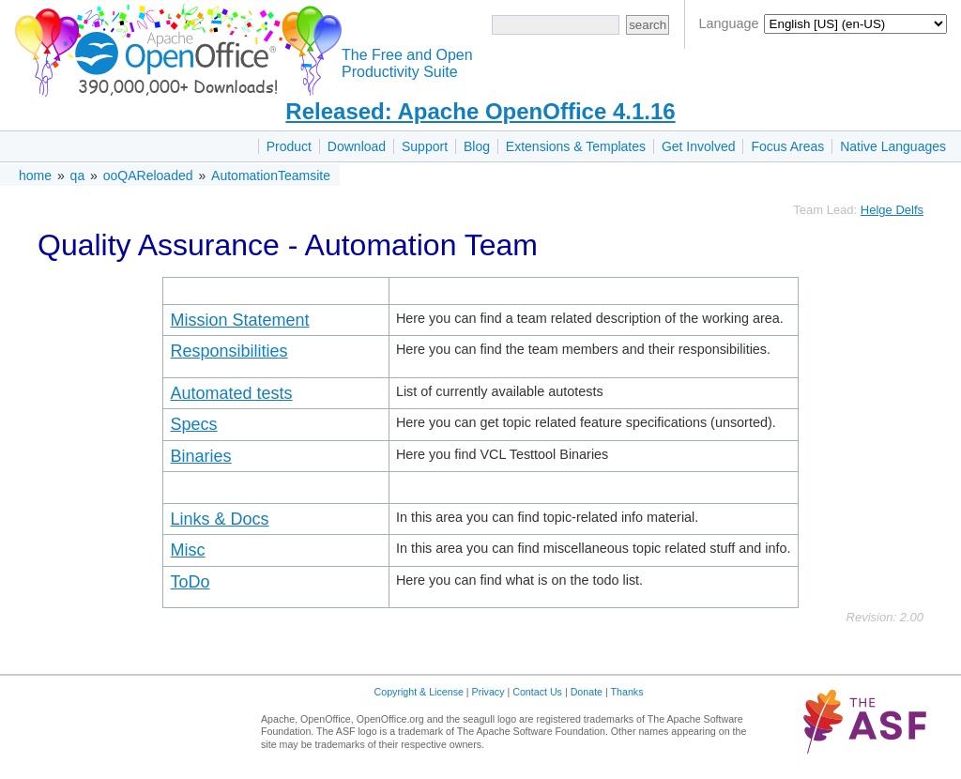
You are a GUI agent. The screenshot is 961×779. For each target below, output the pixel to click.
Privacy (488, 691)
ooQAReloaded (148, 175)
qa (77, 175)
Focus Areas (787, 146)
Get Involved (699, 146)
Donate (587, 691)
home (35, 175)
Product (289, 146)
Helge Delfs (892, 210)
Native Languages (893, 146)
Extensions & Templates (576, 146)
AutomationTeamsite (270, 175)
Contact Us (537, 691)
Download (357, 146)
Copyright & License (419, 691)
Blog (477, 146)
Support (425, 146)
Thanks (627, 691)
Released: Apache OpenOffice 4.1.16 (480, 111)
